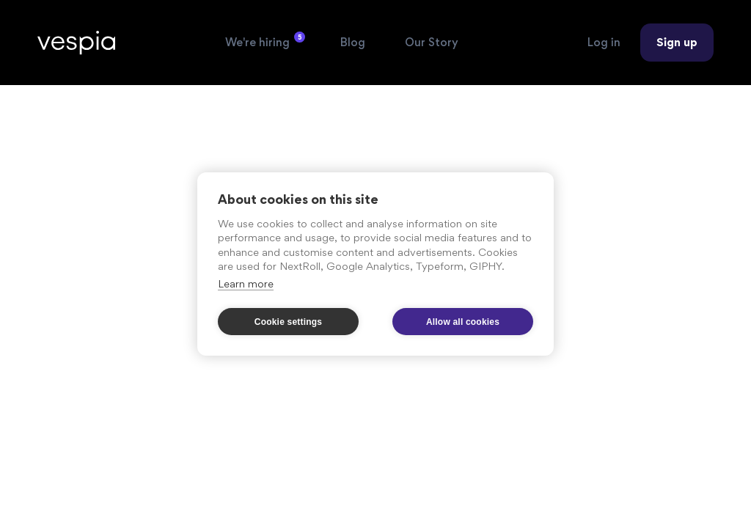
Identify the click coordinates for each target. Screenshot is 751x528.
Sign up (676, 42)
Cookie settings (288, 322)
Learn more (246, 283)
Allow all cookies (462, 322)
